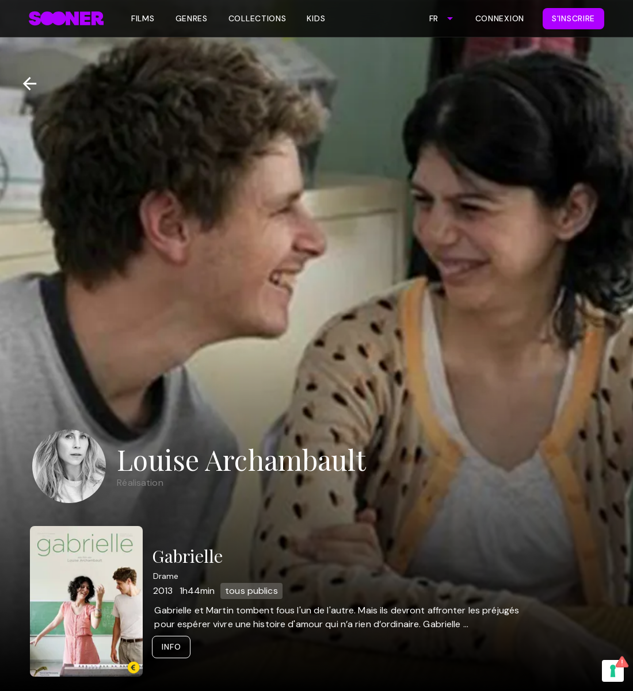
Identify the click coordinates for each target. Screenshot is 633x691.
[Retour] (25, 83)
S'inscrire (573, 18)
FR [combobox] (433, 18)
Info (171, 647)
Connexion (499, 18)
